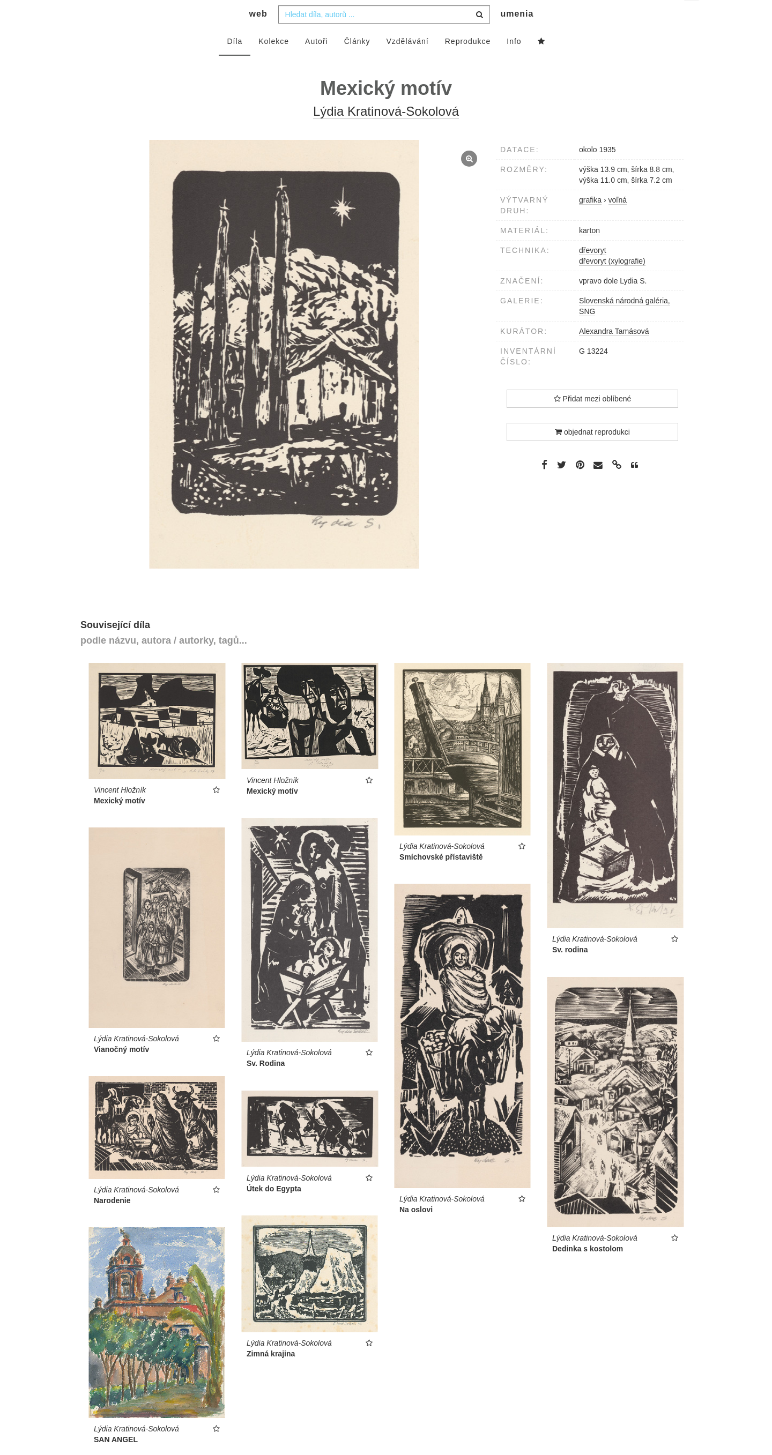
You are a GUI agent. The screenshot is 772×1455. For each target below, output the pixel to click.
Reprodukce (468, 62)
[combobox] (384, 36)
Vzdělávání (407, 62)
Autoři (316, 62)
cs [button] (692, 16)
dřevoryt (592, 271)
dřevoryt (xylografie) (612, 282)
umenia (516, 35)
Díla (234, 62)
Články (357, 62)
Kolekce (273, 62)
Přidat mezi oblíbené (593, 420)
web (258, 35)
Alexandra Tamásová (614, 352)
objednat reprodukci (592, 453)
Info (514, 62)
